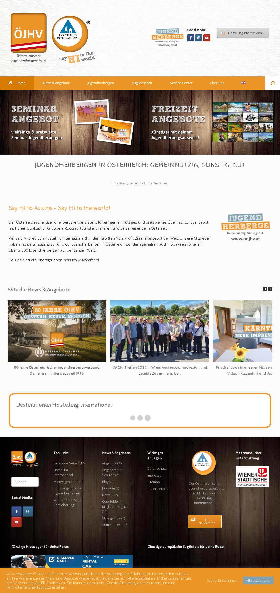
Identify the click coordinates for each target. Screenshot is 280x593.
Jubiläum (108, 488)
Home (17, 83)
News (106, 495)
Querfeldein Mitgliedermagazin (115, 504)
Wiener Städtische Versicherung (67, 502)
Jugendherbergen (100, 83)
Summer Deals (113, 524)
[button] (272, 83)
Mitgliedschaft (142, 83)
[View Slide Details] (70, 122)
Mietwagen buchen (68, 481)
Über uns (217, 83)
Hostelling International (63, 472)
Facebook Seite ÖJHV (69, 463)
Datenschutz (157, 468)
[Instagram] (198, 37)
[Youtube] (206, 37)
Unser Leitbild (157, 488)
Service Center (181, 83)
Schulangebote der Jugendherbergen (68, 490)
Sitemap (153, 482)
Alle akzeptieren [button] (258, 580)
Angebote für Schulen (112, 472)
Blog (105, 481)
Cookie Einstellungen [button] (222, 580)
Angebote (109, 463)
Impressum (155, 475)
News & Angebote (56, 83)
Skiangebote (111, 518)
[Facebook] (190, 37)
